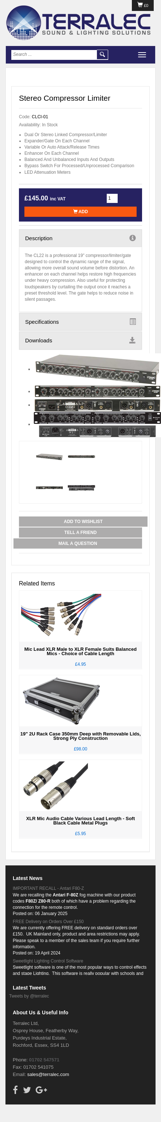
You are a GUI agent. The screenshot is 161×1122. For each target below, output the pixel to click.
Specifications (80, 321)
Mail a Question (77, 543)
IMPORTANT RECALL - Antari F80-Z (48, 888)
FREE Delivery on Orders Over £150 (48, 921)
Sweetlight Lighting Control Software (48, 961)
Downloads (80, 340)
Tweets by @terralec (29, 996)
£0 (142, 5)
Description (80, 238)
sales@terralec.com (48, 1074)
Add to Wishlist (83, 521)
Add (80, 211)
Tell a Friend (80, 532)
